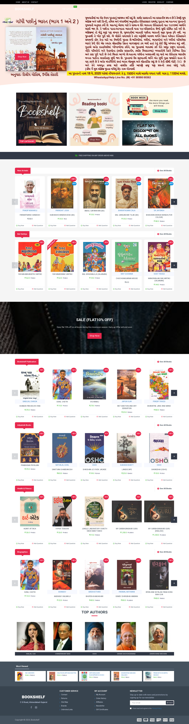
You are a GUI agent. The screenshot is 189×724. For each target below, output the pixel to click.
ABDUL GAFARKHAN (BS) (94, 211)
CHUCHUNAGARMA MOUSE (127, 278)
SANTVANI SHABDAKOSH (62, 469)
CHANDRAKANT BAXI (62, 654)
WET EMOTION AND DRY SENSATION (127, 407)
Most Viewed (22, 666)
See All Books (166, 171)
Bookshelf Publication (26, 362)
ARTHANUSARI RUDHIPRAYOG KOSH (96, 674)
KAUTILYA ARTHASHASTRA (66, 673)
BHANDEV (62, 592)
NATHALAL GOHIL (62, 465)
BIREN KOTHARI (95, 592)
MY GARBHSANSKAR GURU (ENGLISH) (159, 530)
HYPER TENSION (62, 529)
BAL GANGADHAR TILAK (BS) (127, 215)
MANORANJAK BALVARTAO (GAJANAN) (159, 279)
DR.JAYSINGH (159, 210)
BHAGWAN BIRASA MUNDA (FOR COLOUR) (159, 216)
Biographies (22, 552)
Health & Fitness (24, 488)
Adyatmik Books (24, 425)
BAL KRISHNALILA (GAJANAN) (94, 274)
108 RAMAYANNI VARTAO (62, 274)
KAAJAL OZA (31, 654)
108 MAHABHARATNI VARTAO (30, 274)
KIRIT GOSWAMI (127, 274)
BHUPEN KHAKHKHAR (94, 596)
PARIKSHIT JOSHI (62, 210)
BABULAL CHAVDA (30, 401)
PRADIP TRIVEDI (159, 401)
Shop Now (94, 335)
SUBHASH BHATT (127, 465)
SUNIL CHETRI (62, 402)
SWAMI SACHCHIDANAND (126, 654)
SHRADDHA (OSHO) (159, 469)
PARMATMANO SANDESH (30, 215)
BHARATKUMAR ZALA (126, 210)
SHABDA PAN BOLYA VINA (29, 406)
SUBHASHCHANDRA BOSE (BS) (62, 215)
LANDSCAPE (127, 469)
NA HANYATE (29, 673)
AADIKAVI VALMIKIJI (62, 596)
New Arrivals (22, 171)
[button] (15, 202)
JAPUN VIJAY (127, 401)
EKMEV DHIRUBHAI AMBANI (127, 596)
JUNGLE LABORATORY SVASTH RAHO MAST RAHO (94, 530)
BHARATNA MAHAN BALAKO (128, 674)
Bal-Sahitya (22, 234)
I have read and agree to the (146, 708)
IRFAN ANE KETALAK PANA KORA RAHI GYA (159, 593)
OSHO (94, 465)
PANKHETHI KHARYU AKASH (160, 674)
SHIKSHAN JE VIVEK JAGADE (94, 469)
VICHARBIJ (94, 402)
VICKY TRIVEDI (159, 274)
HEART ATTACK (30, 529)
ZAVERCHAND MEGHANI (158, 654)
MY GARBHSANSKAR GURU (127, 529)
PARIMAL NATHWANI (127, 592)
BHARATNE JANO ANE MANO (159, 406)
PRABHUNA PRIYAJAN (30, 465)
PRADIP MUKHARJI (30, 210)
